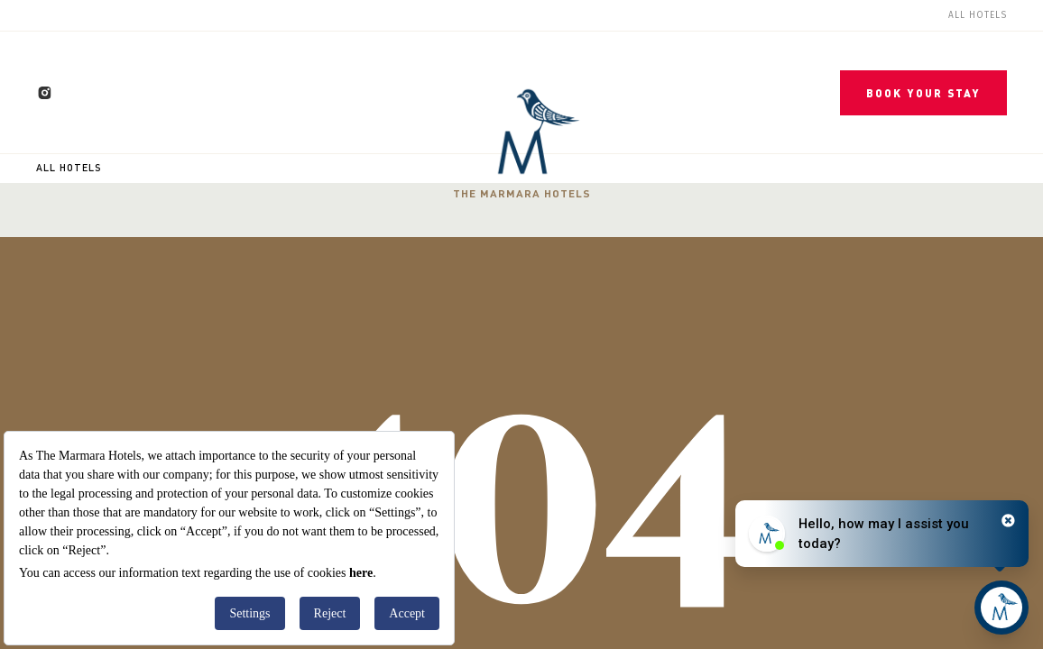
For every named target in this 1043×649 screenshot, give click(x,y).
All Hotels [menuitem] (977, 15)
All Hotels (69, 167)
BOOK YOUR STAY (923, 93)
